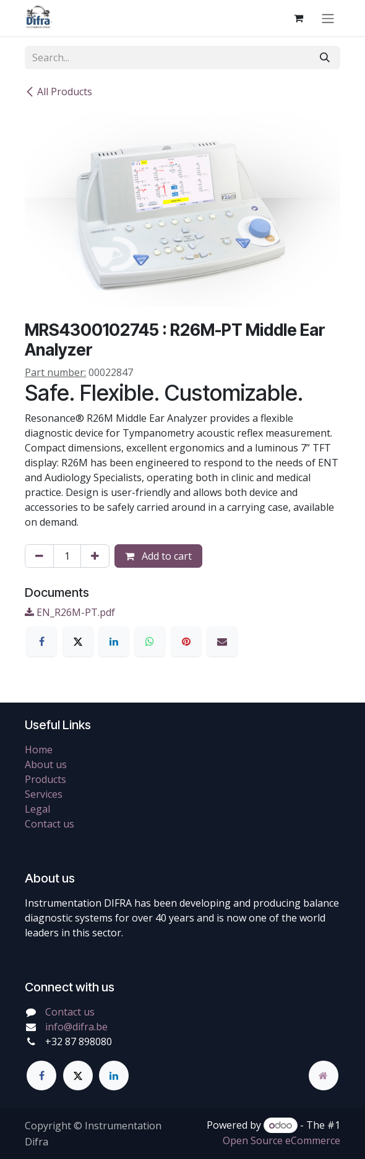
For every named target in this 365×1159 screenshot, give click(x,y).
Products (45, 779)
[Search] (324, 57)
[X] (78, 641)
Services (43, 794)
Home (39, 749)
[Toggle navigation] (328, 18)
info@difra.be (76, 1026)
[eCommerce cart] (298, 18)
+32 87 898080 (78, 1041)
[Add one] (95, 556)
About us (46, 764)
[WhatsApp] (150, 641)
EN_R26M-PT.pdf (70, 612)
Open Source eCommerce (281, 1140)
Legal (37, 809)
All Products (58, 91)
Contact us (49, 824)
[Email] (222, 641)
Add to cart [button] (158, 556)
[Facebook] (41, 641)
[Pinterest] (186, 641)
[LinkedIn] (114, 641)
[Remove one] (39, 556)
